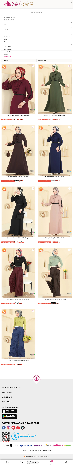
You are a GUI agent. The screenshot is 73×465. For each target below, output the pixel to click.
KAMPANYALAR (8, 56)
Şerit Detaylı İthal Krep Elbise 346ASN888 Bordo (18, 115)
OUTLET (6, 54)
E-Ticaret (30, 456)
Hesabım (66, 462)
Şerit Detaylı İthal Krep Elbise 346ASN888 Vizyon (55, 238)
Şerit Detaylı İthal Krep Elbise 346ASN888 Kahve (18, 176)
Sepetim (51, 462)
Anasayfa (7, 462)
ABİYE (5, 39)
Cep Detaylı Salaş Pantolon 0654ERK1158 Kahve (55, 299)
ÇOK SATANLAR (8, 51)
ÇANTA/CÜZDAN (8, 49)
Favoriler (22, 462)
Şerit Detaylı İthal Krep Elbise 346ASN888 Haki (54, 115)
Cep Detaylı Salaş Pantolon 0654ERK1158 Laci (18, 360)
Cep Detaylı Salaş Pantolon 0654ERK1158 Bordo (18, 299)
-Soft (26, 456)
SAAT (5, 32)
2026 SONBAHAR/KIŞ (9, 17)
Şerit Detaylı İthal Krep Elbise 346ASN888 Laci (54, 176)
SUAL (5, 42)
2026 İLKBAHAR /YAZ (9, 20)
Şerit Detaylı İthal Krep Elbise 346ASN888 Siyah (18, 238)
